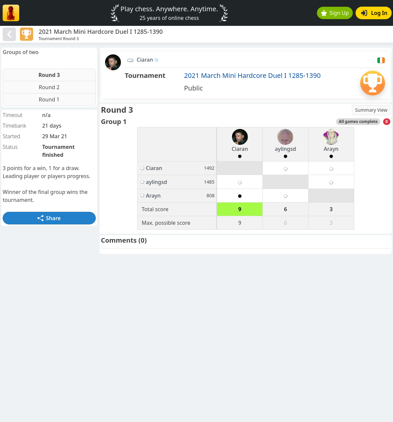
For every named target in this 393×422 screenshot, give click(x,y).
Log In (374, 13)
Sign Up (335, 13)
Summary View (371, 110)
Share (49, 218)
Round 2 (49, 87)
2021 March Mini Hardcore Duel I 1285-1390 (252, 75)
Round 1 (49, 99)
